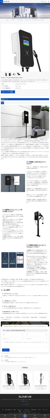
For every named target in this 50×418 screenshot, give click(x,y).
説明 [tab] (2, 102)
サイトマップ (45, 409)
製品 (15, 409)
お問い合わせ (33, 409)
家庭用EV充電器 (34, 317)
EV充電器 (13, 19)
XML (20, 411)
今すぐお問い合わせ (8, 91)
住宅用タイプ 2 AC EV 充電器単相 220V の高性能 (15, 330)
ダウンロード (20, 409)
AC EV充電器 (19, 19)
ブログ (39, 409)
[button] (49, 381)
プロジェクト (27, 409)
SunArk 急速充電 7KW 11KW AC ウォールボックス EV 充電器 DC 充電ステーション (42, 385)
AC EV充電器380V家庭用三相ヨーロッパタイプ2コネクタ (26, 385)
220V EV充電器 (17, 317)
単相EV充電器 (9, 317)
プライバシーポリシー (27, 411)
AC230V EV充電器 (25, 317)
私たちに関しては (8, 409)
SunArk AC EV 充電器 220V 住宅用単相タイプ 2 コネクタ (10, 385)
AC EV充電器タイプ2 (6, 319)
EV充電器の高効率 (42, 317)
